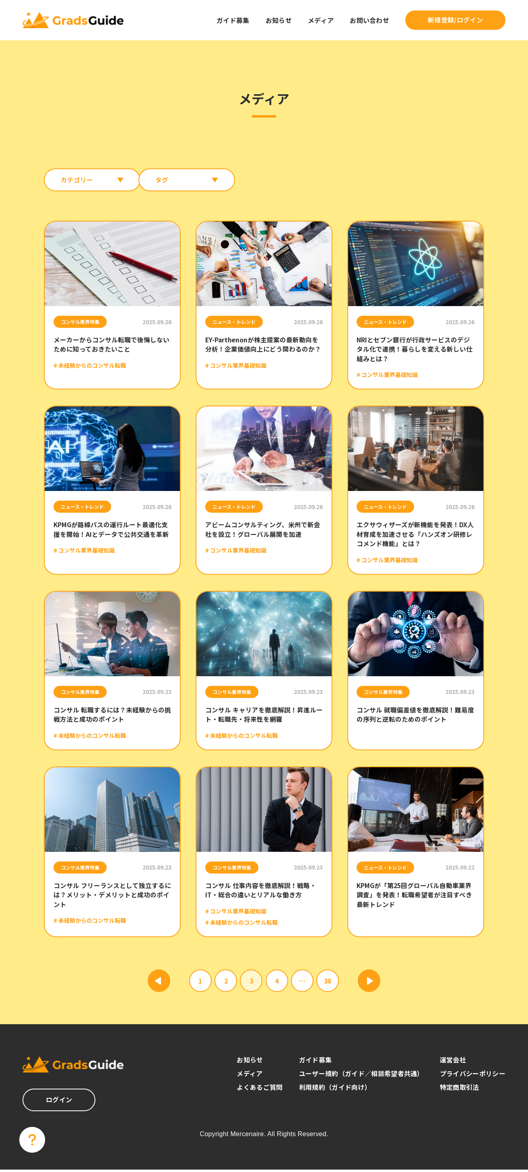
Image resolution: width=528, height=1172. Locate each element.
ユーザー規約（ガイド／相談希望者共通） (361, 1076)
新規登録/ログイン (455, 20)
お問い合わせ (369, 20)
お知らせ (279, 20)
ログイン (59, 1102)
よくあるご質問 (260, 1089)
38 (327, 983)
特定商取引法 (459, 1089)
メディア (321, 20)
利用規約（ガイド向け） (335, 1089)
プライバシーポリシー (472, 1076)
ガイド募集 (233, 20)
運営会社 (453, 1062)
